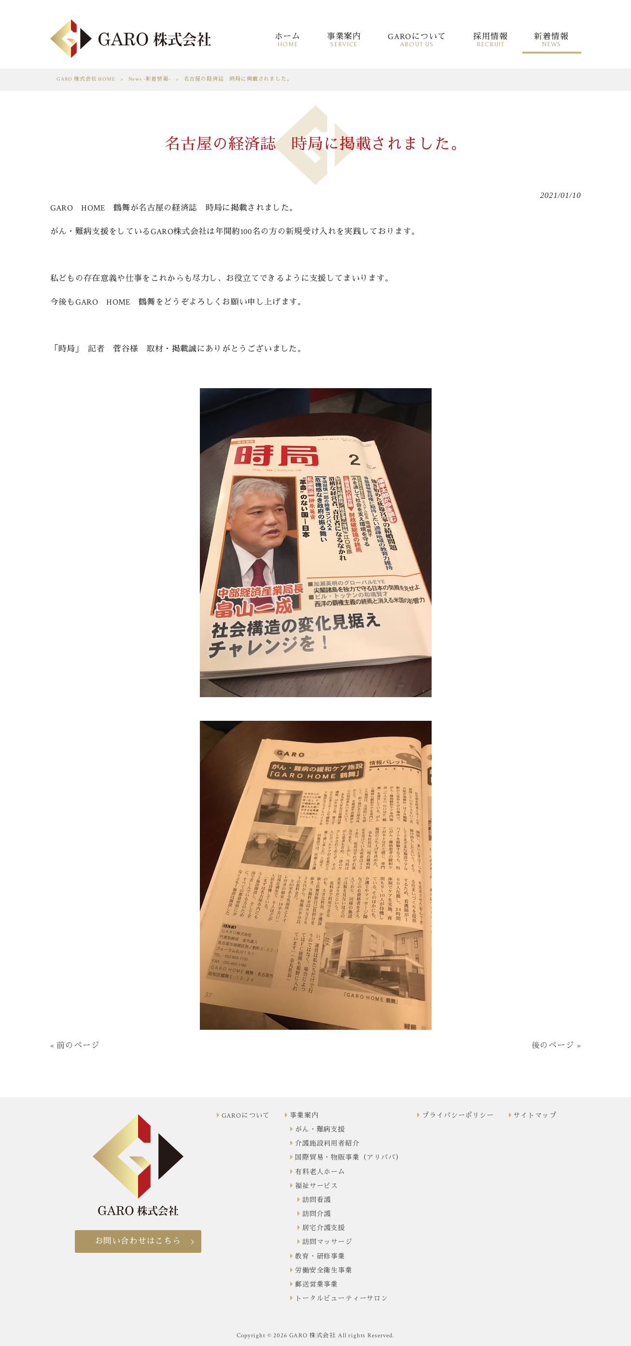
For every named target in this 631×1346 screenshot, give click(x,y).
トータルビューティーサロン (341, 1298)
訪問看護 (316, 1200)
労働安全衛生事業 (323, 1270)
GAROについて (246, 1115)
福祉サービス (316, 1186)
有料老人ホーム (320, 1172)
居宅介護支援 (323, 1228)
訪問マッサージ (327, 1242)
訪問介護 (316, 1214)
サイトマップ (534, 1115)
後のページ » (556, 1045)
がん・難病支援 (320, 1129)
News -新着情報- (149, 79)
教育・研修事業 (320, 1256)
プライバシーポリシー (457, 1115)
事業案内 (304, 1115)
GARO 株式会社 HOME (85, 79)
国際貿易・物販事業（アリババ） (349, 1157)
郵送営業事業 (316, 1284)
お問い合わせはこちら (138, 1241)
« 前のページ (75, 1045)
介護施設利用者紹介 (327, 1143)
